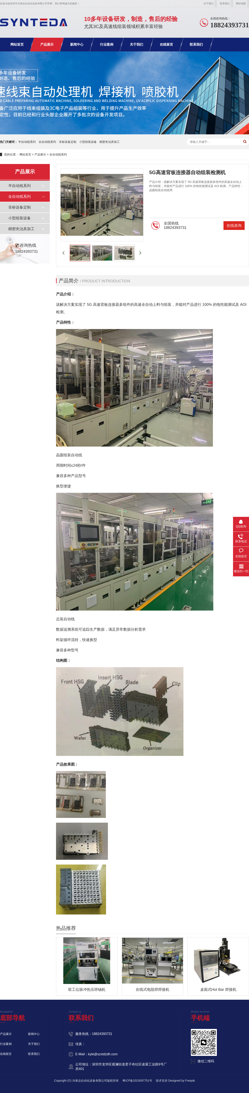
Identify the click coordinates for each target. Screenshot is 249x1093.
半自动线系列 (27, 141)
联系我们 (225, 3)
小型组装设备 (88, 141)
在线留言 (166, 44)
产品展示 (47, 44)
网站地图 (241, 3)
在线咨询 (234, 225)
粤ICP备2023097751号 (137, 1080)
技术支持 (161, 1080)
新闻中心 (76, 44)
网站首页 (17, 44)
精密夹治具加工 (109, 141)
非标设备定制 (67, 141)
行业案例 (106, 44)
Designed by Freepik (181, 1080)
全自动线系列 (47, 141)
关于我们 (209, 3)
